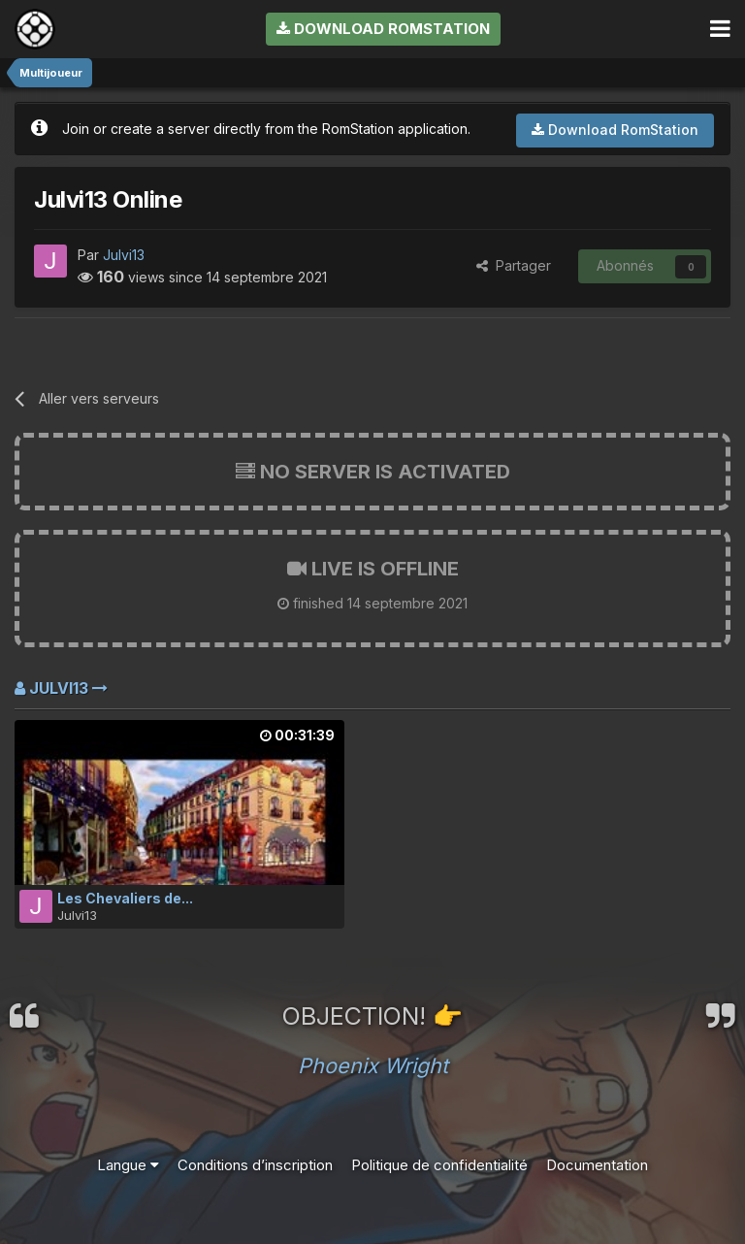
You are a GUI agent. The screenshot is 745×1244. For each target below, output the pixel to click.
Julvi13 (124, 254)
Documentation (597, 1165)
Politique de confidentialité (439, 1165)
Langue (128, 1165)
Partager (513, 265)
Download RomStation (383, 28)
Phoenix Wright (373, 1065)
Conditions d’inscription (255, 1165)
